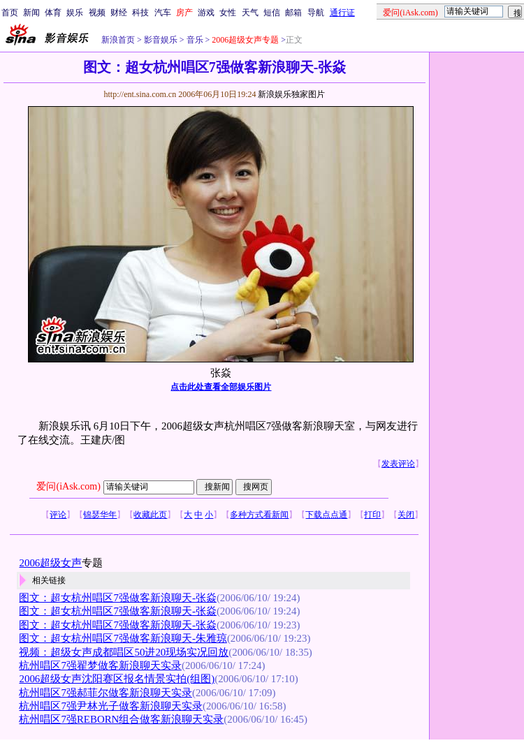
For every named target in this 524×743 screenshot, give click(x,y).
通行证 (342, 12)
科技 (140, 12)
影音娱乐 (160, 40)
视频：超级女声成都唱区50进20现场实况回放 (123, 652)
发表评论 (398, 464)
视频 (97, 12)
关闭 (406, 515)
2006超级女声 (50, 562)
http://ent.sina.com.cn (140, 94)
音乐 (193, 40)
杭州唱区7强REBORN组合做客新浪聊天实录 (121, 719)
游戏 (206, 12)
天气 (250, 12)
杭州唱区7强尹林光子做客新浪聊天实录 (110, 706)
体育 (53, 12)
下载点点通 (326, 515)
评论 (58, 515)
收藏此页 (150, 515)
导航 (315, 12)
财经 (118, 12)
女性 (227, 12)
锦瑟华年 (100, 515)
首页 (9, 12)
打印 (372, 515)
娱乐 (74, 12)
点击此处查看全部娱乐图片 (220, 387)
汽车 (162, 12)
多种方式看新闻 (259, 515)
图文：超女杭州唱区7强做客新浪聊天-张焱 (117, 597)
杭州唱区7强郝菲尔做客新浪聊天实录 (105, 692)
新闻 (31, 12)
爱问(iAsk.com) (68, 486)
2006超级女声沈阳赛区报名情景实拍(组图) (116, 678)
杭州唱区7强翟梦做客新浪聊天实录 (100, 665)
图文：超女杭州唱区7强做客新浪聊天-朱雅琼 (122, 638)
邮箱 (293, 12)
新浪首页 (118, 40)
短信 (271, 12)
